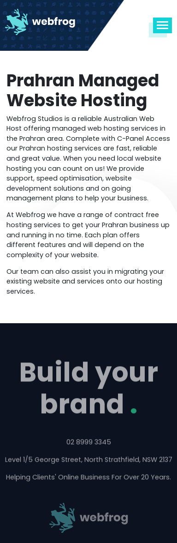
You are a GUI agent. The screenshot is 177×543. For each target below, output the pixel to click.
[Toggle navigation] (162, 25)
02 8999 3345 (88, 442)
